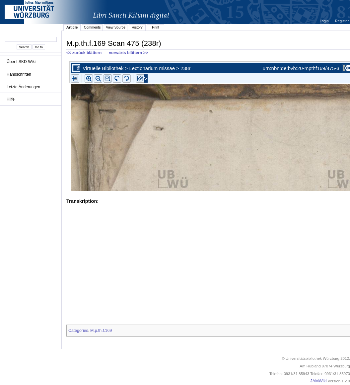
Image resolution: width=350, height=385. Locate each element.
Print (155, 27)
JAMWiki (318, 381)
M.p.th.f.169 (101, 330)
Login (324, 21)
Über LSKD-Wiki (21, 61)
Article (72, 27)
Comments (92, 27)
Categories (78, 330)
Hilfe (11, 99)
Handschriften (19, 74)
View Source (115, 27)
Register (342, 21)
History (137, 27)
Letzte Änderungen (23, 87)
